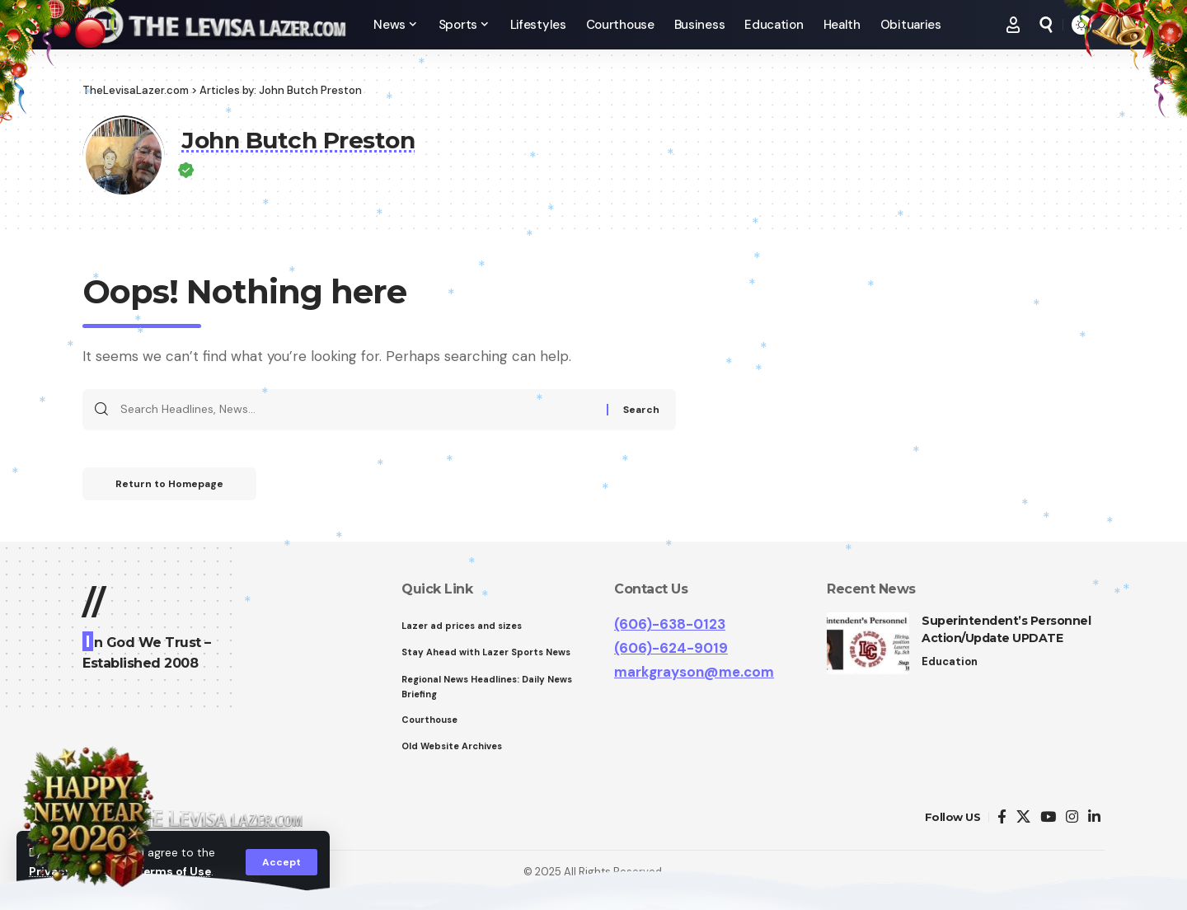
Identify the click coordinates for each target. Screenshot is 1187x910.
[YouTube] (1048, 817)
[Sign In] (1013, 24)
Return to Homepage (169, 483)
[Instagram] (1072, 817)
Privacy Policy (69, 872)
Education (950, 661)
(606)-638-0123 (669, 624)
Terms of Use (174, 872)
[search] (1046, 24)
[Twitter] (1023, 817)
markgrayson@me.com (694, 672)
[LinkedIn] (1094, 817)
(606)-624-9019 (671, 648)
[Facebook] (1002, 817)
